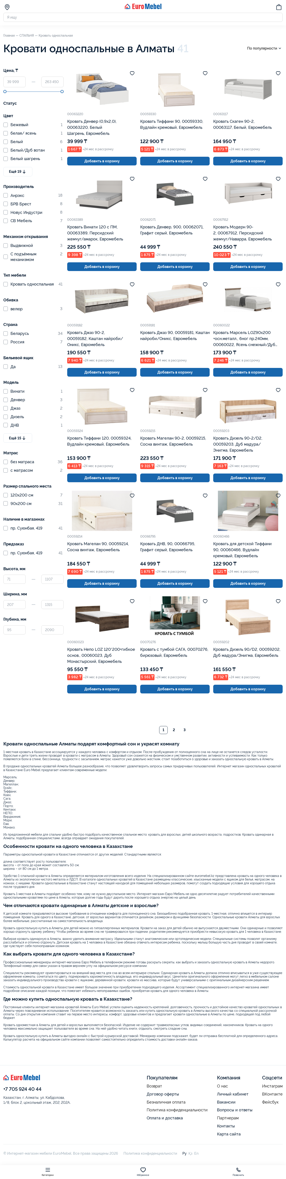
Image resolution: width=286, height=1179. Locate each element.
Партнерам (228, 1118)
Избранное (143, 1171)
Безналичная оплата (166, 1102)
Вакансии (226, 1102)
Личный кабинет (232, 1094)
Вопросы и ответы (235, 1110)
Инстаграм (272, 1086)
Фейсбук (270, 1102)
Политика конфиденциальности (177, 1110)
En (196, 1153)
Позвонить (238, 1171)
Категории (48, 1171)
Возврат (154, 1086)
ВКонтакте (272, 1094)
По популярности (265, 48)
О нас (222, 1086)
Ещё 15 (18, 438)
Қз (190, 1153)
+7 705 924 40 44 (22, 1089)
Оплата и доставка (165, 1118)
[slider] (4, 91)
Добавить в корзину (102, 161)
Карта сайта (229, 1134)
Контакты (226, 1126)
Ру (184, 1153)
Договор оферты (163, 1094)
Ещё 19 (18, 171)
